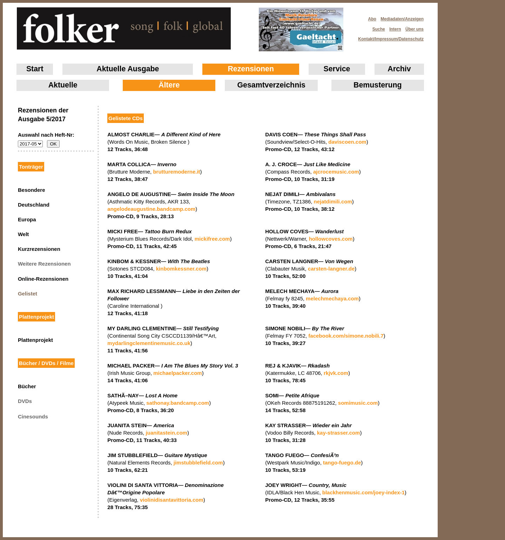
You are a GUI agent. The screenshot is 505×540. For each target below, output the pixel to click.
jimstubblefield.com (198, 463)
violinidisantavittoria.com (171, 500)
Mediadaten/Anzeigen (402, 19)
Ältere (169, 85)
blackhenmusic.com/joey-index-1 (363, 492)
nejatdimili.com (333, 201)
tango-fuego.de (342, 463)
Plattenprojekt (35, 340)
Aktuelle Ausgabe (127, 69)
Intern (395, 29)
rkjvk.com (336, 373)
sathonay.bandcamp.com (177, 403)
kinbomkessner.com (181, 269)
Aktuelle (63, 85)
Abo (372, 19)
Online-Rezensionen (43, 279)
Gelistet (27, 294)
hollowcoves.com (331, 239)
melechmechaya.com (332, 298)
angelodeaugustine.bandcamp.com (151, 209)
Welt (23, 234)
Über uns (414, 29)
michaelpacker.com (177, 373)
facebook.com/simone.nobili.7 (345, 336)
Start (34, 69)
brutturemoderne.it (176, 172)
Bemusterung (378, 85)
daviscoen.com (347, 142)
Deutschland (33, 205)
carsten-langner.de (331, 269)
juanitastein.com (166, 433)
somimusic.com (358, 403)
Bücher (27, 386)
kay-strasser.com (338, 433)
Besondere (31, 190)
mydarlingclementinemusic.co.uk (148, 343)
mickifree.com (212, 239)
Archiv (399, 69)
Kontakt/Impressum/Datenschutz (389, 36)
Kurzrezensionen (39, 249)
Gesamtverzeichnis (271, 85)
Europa (27, 219)
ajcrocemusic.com (336, 172)
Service (337, 69)
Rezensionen (251, 69)
